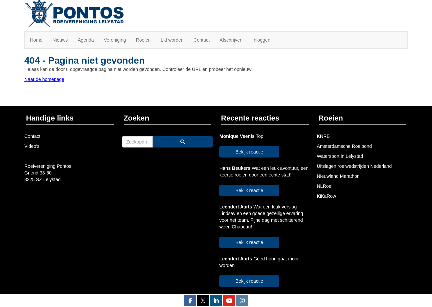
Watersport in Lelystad (340, 156)
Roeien (143, 40)
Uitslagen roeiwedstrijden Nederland (354, 166)
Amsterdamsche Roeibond (344, 146)
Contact (202, 40)
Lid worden (172, 40)
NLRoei (325, 186)
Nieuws (60, 40)
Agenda (86, 40)
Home (36, 40)
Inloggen (261, 40)
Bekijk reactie (249, 151)
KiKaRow (326, 196)
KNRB (323, 136)
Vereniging (115, 40)
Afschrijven (231, 40)
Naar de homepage (44, 79)
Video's (31, 146)
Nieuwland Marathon (338, 176)
